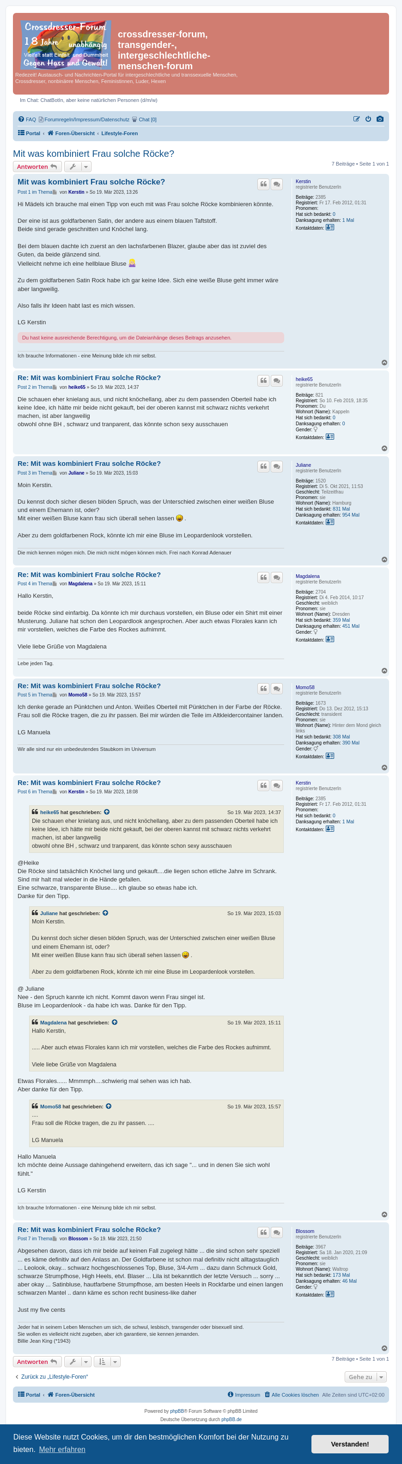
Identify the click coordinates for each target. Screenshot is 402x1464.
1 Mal (348, 220)
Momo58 (305, 687)
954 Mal (350, 515)
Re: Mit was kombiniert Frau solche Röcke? (89, 377)
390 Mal (350, 742)
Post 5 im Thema (35, 694)
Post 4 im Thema (35, 583)
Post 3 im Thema (35, 473)
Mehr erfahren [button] (62, 1449)
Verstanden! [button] (350, 1444)
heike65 (304, 379)
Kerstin (303, 181)
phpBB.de (231, 1419)
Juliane (303, 465)
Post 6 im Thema (35, 791)
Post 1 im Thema (35, 192)
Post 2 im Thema (35, 387)
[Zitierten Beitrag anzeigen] (107, 812)
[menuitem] (380, 119)
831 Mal (341, 509)
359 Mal (341, 620)
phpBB (177, 1411)
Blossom (305, 1231)
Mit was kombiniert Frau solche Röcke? (93, 154)
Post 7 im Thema (35, 1238)
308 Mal (341, 736)
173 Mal (341, 1275)
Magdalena (308, 576)
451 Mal (350, 626)
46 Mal (349, 1281)
